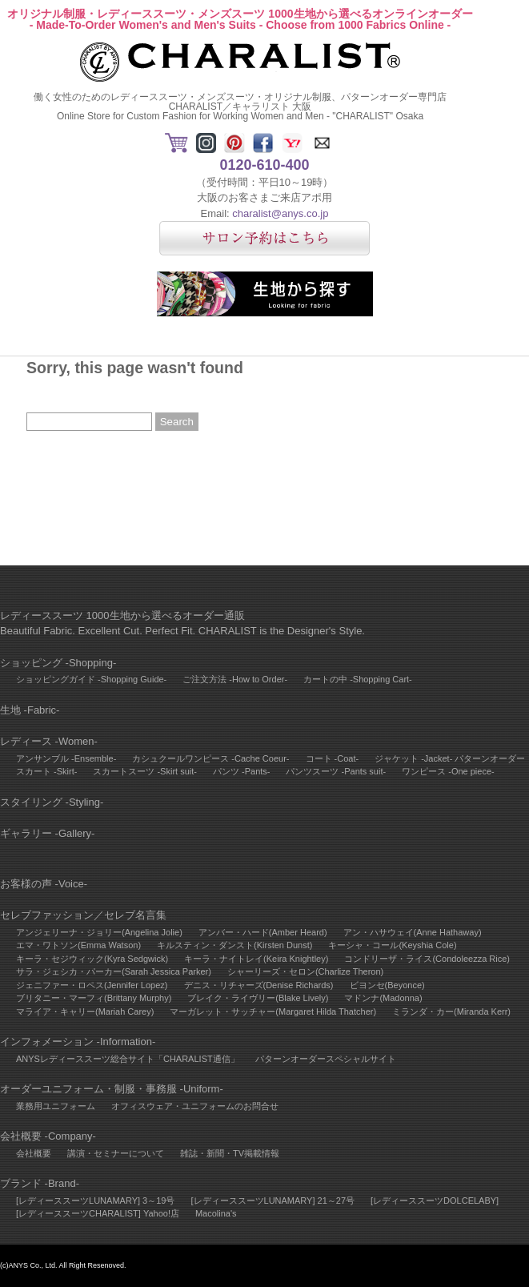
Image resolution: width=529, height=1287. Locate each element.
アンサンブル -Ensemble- (66, 758)
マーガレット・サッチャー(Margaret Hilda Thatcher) (273, 1011)
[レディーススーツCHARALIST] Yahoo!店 (97, 1213)
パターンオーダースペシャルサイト (325, 1059)
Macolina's (216, 1213)
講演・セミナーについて (115, 1153)
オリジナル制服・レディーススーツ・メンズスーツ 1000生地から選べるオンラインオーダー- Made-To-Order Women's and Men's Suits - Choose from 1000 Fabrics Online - (239, 19)
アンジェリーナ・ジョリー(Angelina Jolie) (99, 932)
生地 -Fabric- (29, 710)
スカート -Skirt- (46, 771)
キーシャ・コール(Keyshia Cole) (392, 945)
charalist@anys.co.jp (280, 213)
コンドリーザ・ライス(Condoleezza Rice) (427, 958)
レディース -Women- (49, 741)
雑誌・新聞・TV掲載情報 (229, 1153)
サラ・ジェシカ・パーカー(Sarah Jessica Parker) (113, 971)
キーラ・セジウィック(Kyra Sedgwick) (92, 958)
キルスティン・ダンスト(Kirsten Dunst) (234, 945)
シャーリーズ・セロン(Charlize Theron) (305, 971)
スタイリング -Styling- (51, 802)
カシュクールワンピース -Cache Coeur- (210, 758)
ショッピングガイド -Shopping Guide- (91, 679)
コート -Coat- (332, 758)
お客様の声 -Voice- (43, 884)
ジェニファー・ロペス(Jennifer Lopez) (92, 985)
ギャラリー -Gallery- (47, 833)
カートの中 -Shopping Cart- (357, 679)
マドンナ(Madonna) (383, 998)
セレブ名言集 (135, 915)
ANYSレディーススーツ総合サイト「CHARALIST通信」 (127, 1059)
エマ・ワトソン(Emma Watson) (78, 945)
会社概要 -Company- (48, 1136)
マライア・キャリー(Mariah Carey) (85, 1011)
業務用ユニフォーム (55, 1106)
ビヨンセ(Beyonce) (387, 985)
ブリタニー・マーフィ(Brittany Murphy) (93, 998)
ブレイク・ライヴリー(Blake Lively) (257, 998)
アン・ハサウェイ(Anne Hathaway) (412, 932)
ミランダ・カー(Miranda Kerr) (451, 1011)
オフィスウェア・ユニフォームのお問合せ (195, 1106)
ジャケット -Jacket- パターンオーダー (450, 758)
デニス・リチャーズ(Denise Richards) (259, 985)
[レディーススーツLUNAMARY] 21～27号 (272, 1200)
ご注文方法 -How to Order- (234, 679)
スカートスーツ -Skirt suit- (145, 771)
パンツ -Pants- (242, 771)
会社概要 (33, 1153)
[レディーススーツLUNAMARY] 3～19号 (95, 1200)
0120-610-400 (264, 165)
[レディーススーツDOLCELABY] (435, 1200)
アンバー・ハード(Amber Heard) (262, 932)
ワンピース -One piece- (448, 771)
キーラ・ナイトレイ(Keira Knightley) (256, 958)
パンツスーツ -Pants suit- (336, 771)
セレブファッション (47, 915)
